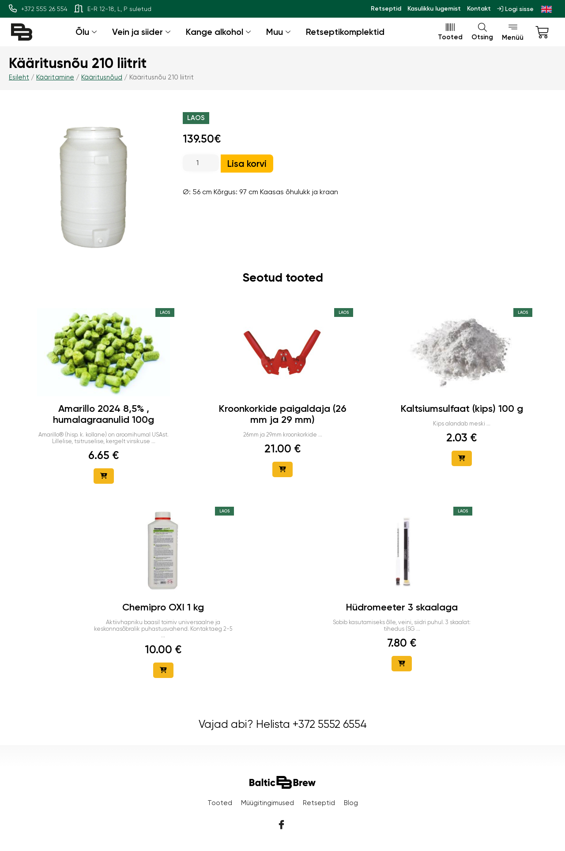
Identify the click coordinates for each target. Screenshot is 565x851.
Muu (279, 31)
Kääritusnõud (101, 77)
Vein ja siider (142, 31)
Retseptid (386, 8)
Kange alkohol (219, 31)
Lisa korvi (247, 163)
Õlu (87, 31)
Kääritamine (55, 77)
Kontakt (479, 8)
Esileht (19, 77)
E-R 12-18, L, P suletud (112, 9)
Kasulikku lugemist (434, 8)
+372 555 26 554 (38, 9)
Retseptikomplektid (345, 31)
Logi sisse (515, 9)
